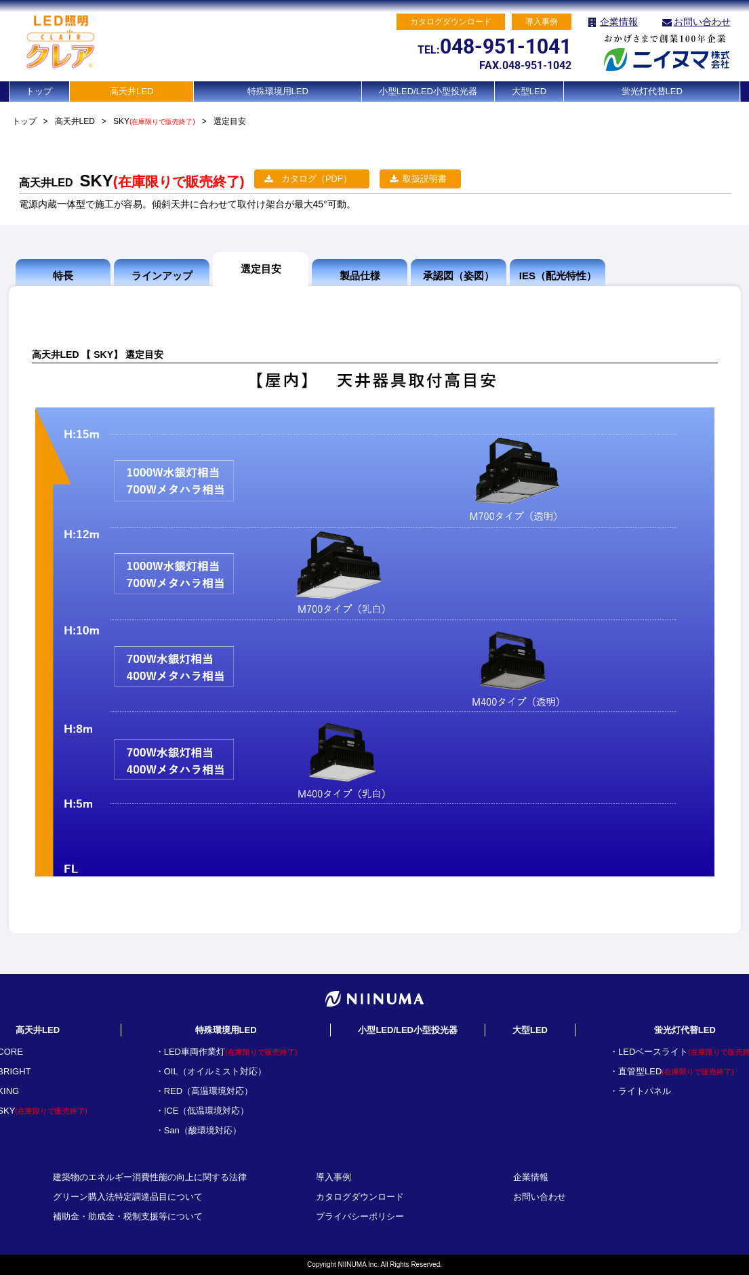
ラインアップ (162, 275)
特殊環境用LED (277, 91)
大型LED (529, 91)
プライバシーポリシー (360, 1216)
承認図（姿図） (458, 275)
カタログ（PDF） (316, 179)
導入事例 (333, 1177)
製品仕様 (360, 275)
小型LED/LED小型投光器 (428, 91)
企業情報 (619, 21)
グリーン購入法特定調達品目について (128, 1197)
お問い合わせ (702, 21)
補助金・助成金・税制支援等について (128, 1216)
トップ (39, 91)
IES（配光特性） (557, 275)
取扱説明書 (425, 179)
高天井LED (131, 91)
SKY (154, 121)
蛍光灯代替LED (652, 91)
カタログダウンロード (360, 1197)
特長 (63, 275)
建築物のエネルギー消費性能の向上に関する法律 (150, 1177)
